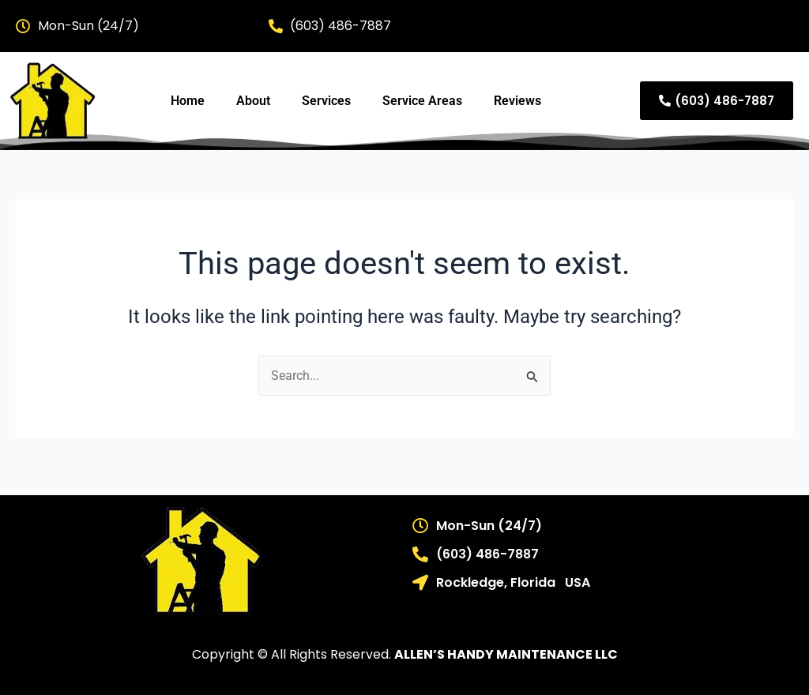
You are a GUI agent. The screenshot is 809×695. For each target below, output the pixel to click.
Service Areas (422, 100)
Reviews (517, 100)
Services (326, 100)
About (253, 100)
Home (188, 100)
